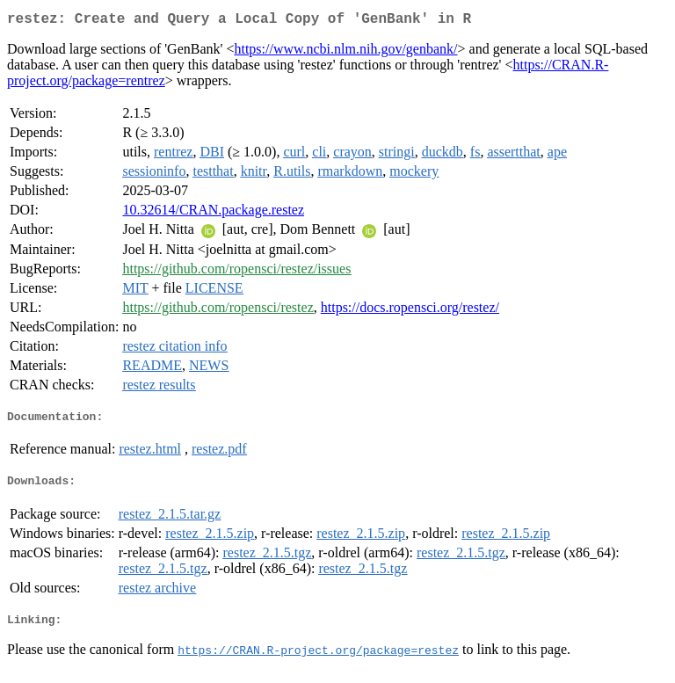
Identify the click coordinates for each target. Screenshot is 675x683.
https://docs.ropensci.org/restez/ (410, 310)
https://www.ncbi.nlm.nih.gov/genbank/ (345, 52)
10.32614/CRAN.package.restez (213, 213)
